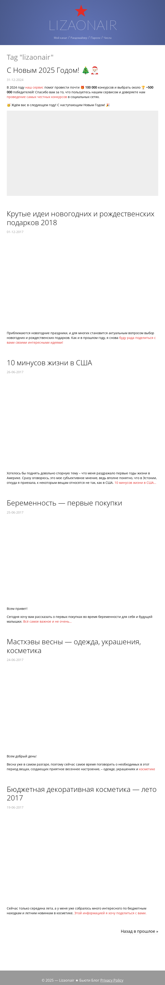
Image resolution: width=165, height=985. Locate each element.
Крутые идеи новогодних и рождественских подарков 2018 (80, 218)
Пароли (95, 38)
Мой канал (60, 38)
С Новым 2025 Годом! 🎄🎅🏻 (53, 70)
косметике (147, 769)
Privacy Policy (111, 980)
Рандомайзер (79, 38)
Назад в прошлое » (139, 931)
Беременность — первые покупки (64, 502)
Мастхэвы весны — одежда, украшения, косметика (74, 646)
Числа (107, 38)
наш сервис (34, 87)
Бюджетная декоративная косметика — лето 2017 (82, 793)
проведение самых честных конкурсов (37, 97)
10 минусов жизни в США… (135, 482)
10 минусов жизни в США (49, 362)
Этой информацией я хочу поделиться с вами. (110, 913)
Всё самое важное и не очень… (47, 621)
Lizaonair (82, 24)
